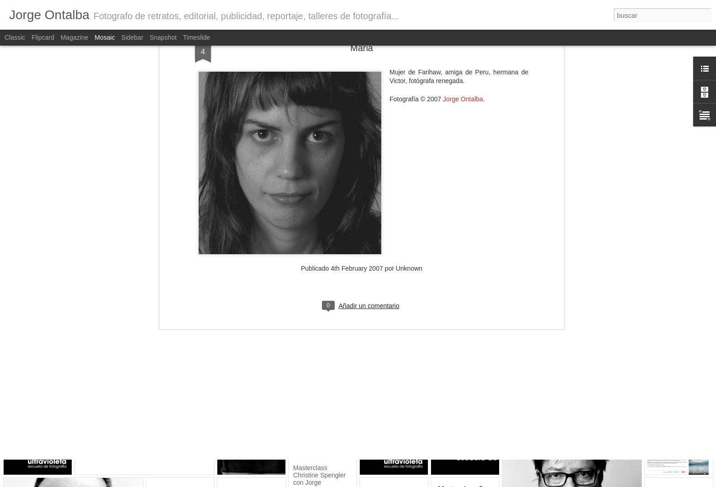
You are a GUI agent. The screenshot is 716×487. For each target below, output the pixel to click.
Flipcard (43, 37)
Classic (15, 37)
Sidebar (132, 37)
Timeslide (196, 37)
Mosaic (105, 37)
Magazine (75, 37)
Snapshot (163, 37)
